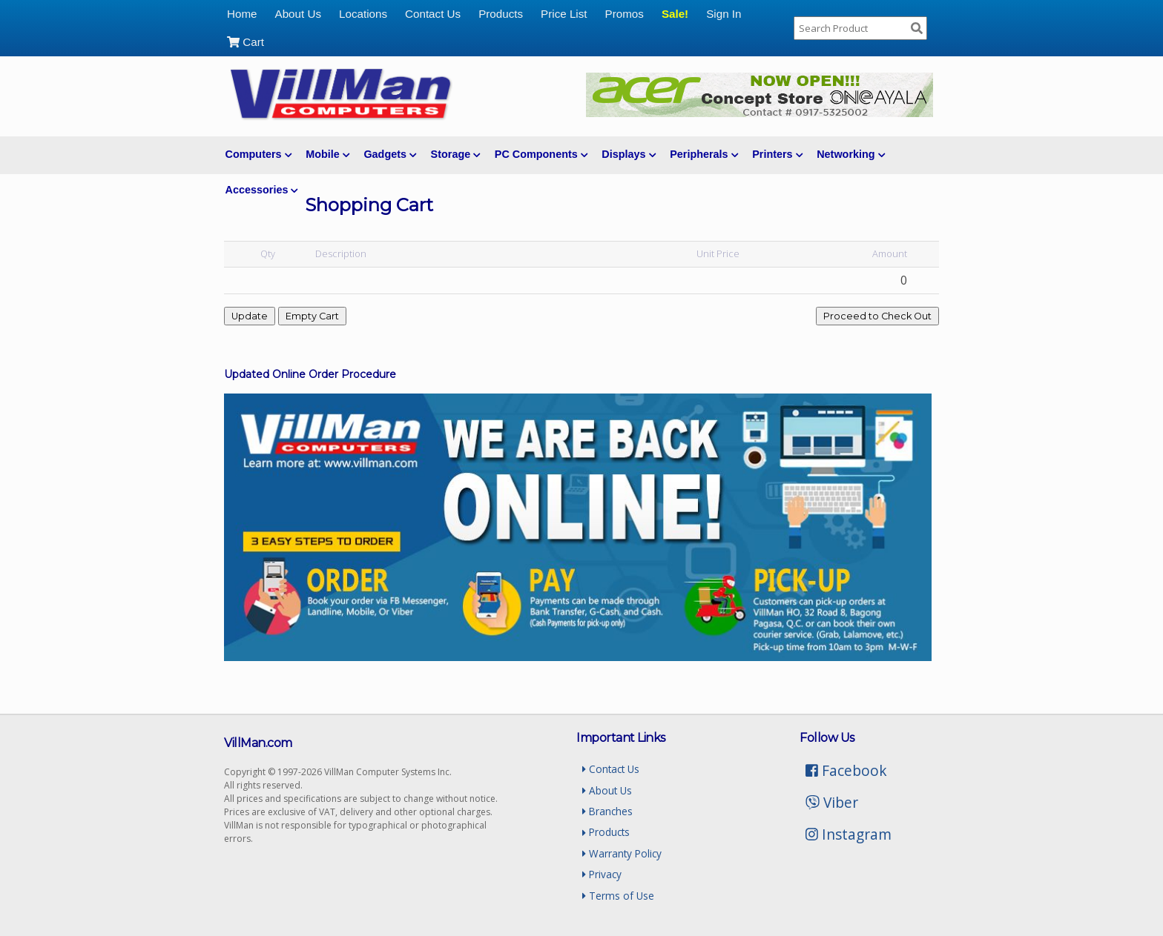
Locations (363, 13)
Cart (245, 42)
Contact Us (433, 13)
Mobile (327, 154)
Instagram (848, 834)
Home (242, 13)
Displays (629, 154)
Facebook (846, 770)
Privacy (602, 874)
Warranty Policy (622, 853)
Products (500, 13)
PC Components (541, 154)
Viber (831, 802)
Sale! (675, 13)
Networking (851, 154)
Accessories (261, 190)
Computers (258, 154)
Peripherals (704, 154)
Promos (624, 13)
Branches (607, 811)
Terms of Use (618, 896)
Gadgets (389, 154)
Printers (777, 154)
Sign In (723, 13)
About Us (298, 13)
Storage (456, 154)
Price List (564, 13)
